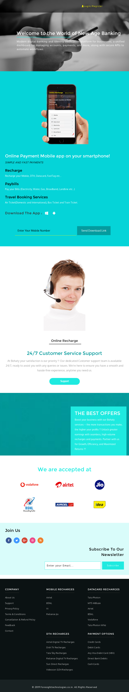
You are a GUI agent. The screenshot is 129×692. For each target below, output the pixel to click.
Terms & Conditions (15, 614)
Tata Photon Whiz (97, 625)
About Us (10, 597)
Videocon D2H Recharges (59, 669)
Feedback (10, 625)
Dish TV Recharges (56, 647)
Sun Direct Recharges (57, 664)
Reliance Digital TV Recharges (62, 658)
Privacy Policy (12, 608)
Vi (47, 608)
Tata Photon (94, 597)
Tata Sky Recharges (56, 653)
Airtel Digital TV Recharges (60, 642)
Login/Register (92, 6)
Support (9, 603)
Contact (9, 630)
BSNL (49, 603)
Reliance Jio (52, 614)
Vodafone (93, 619)
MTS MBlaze (94, 603)
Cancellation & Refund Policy (20, 619)
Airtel (49, 597)
